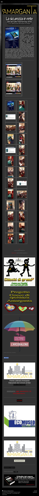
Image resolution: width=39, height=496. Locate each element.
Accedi (35, 490)
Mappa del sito (10, 490)
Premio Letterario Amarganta (19, 384)
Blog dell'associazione (19, 460)
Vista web (35, 492)
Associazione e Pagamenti (9, 467)
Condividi (6, 357)
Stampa (4, 490)
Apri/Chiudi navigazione (19, 1)
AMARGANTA (11, 391)
